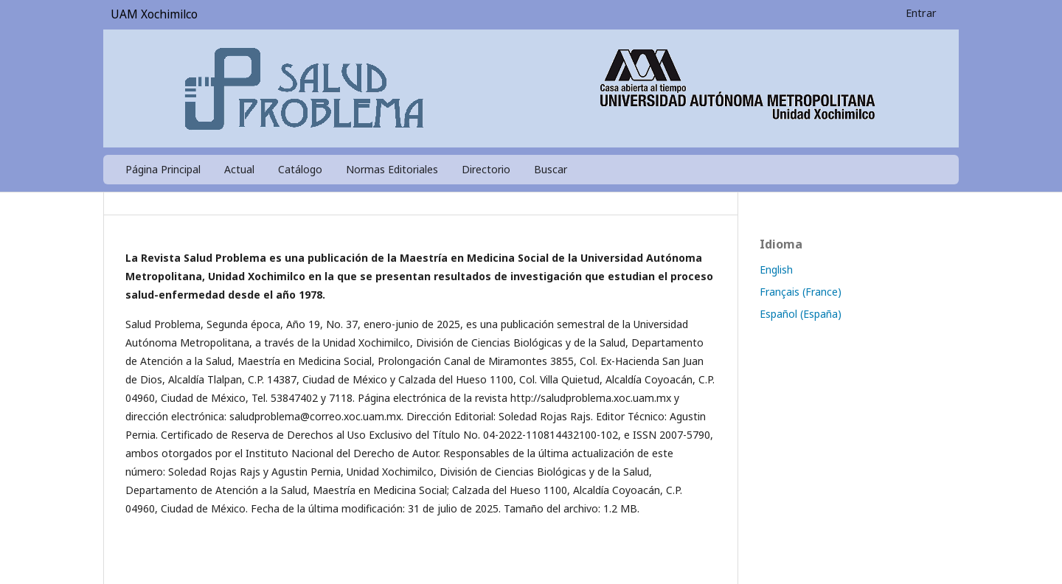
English (776, 270)
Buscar (550, 169)
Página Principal (163, 169)
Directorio (486, 169)
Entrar (921, 13)
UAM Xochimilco (154, 14)
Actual (239, 169)
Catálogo (300, 169)
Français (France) (800, 292)
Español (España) (800, 314)
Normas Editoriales (392, 169)
